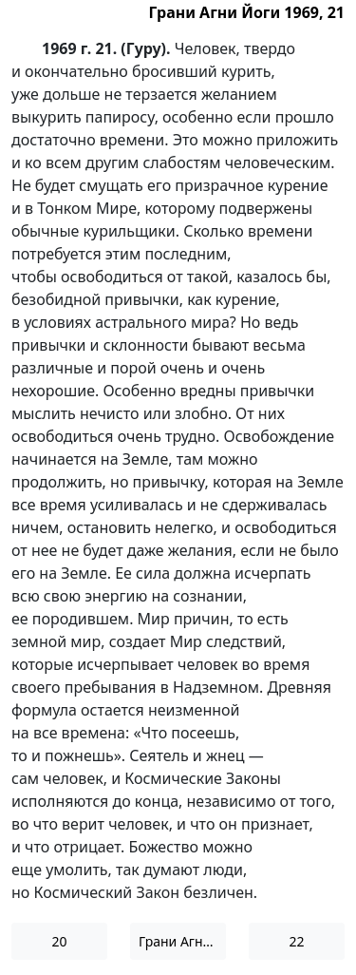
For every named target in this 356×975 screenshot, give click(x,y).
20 (58, 941)
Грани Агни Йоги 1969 (182, 941)
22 (296, 941)
